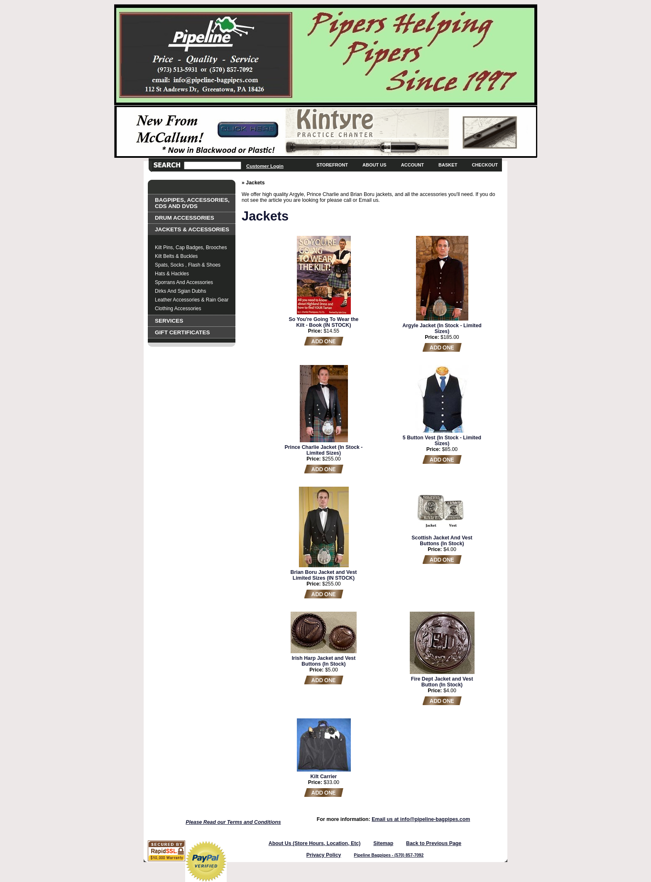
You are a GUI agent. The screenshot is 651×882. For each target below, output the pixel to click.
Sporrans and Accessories (184, 282)
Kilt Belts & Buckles (176, 256)
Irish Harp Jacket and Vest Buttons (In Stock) (324, 661)
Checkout (485, 164)
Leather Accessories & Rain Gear (191, 300)
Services (169, 321)
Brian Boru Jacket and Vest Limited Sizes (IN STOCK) (324, 575)
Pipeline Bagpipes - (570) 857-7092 (388, 855)
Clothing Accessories (178, 308)
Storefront (332, 164)
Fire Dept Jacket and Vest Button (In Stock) (442, 682)
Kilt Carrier (324, 776)
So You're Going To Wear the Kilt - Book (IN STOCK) (324, 322)
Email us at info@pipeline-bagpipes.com (421, 819)
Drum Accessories (184, 218)
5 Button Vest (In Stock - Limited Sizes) (442, 440)
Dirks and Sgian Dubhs (180, 291)
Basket (447, 164)
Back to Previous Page (433, 843)
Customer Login (265, 166)
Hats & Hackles (172, 274)
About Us (374, 164)
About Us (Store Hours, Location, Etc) (315, 843)
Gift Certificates (182, 332)
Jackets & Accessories (192, 229)
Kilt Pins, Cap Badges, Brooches (191, 247)
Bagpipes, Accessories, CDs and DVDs (192, 203)
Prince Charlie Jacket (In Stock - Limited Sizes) (324, 450)
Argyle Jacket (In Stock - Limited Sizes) (442, 328)
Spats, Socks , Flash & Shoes (187, 265)
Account (412, 164)
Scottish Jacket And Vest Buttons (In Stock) (441, 540)
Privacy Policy (323, 855)
